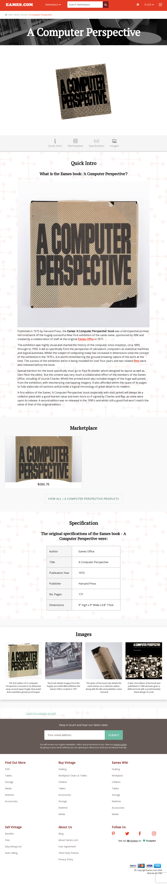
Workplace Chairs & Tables (72, 775)
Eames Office (86, 339)
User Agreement (67, 846)
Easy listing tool (13, 846)
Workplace (117, 775)
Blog (60, 833)
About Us (65, 827)
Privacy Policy (65, 859)
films (136, 361)
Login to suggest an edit (41, 713)
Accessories (11, 801)
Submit (113, 735)
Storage (9, 782)
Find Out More (15, 763)
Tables (8, 775)
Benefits (9, 833)
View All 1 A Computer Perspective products (83, 498)
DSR (7, 769)
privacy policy (120, 744)
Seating (62, 769)
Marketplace (53, 4)
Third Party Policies (68, 852)
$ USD (149, 4)
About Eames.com (68, 840)
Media (8, 788)
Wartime (9, 794)
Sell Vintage (13, 827)
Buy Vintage (66, 763)
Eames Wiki (120, 763)
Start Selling (11, 852)
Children (62, 782)
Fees (7, 840)
